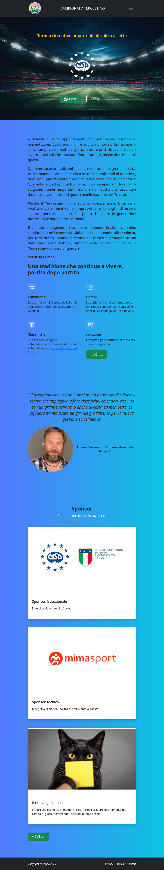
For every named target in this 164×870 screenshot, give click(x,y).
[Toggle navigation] (131, 8)
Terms (120, 863)
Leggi (95, 99)
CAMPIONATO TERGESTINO (82, 8)
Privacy (109, 863)
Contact (131, 863)
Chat (70, 99)
